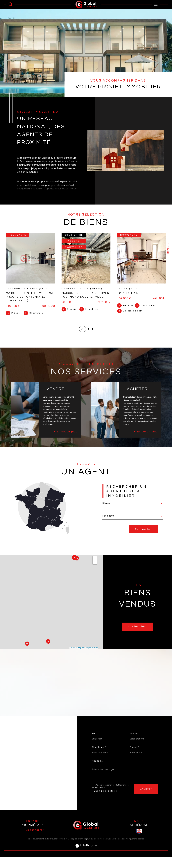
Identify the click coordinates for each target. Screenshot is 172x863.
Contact (168, 248)
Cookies (141, 845)
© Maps (80, 653)
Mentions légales (104, 845)
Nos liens (121, 845)
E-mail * (135, 753)
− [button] (95, 568)
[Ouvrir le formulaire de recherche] (10, 4)
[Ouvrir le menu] (156, 4)
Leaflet (72, 653)
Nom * (95, 739)
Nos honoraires (80, 845)
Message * (98, 767)
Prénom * (135, 739)
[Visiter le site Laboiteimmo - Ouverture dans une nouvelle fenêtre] (85, 855)
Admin (114, 845)
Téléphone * (99, 753)
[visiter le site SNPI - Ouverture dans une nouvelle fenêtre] (139, 837)
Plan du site (91, 845)
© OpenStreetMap (92, 653)
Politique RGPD (131, 845)
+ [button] (95, 564)
